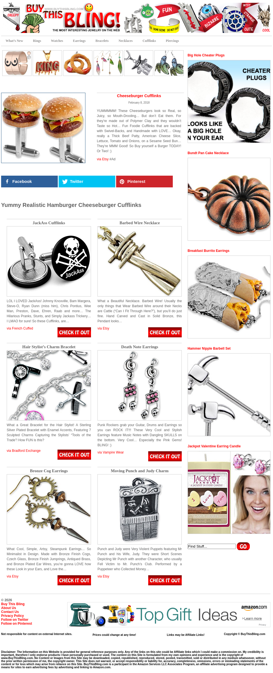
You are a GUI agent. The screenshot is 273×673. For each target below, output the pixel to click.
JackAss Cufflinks (49, 223)
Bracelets (102, 41)
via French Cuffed (20, 328)
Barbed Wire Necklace (139, 223)
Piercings (172, 41)
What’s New (14, 41)
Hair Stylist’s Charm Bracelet (48, 347)
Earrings (79, 41)
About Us (8, 608)
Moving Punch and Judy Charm (140, 471)
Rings (37, 41)
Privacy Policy (12, 616)
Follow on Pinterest (16, 624)
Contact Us (10, 612)
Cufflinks (149, 41)
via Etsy (103, 159)
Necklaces (126, 41)
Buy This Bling (13, 604)
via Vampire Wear (110, 452)
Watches (57, 41)
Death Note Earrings (139, 347)
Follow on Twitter (14, 620)
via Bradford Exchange (23, 451)
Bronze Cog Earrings (49, 471)
